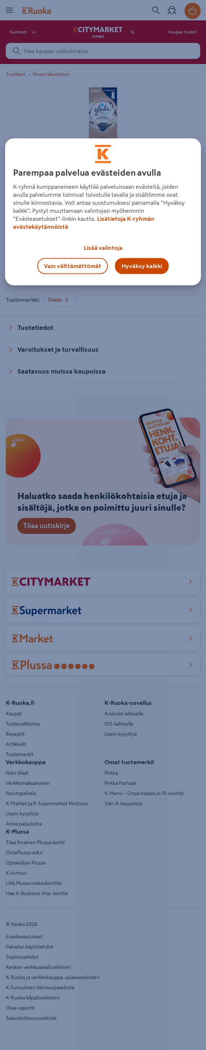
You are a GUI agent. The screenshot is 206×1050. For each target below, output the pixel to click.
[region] (103, 212)
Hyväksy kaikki (141, 266)
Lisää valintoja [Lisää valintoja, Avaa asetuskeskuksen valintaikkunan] (103, 248)
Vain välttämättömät (72, 266)
